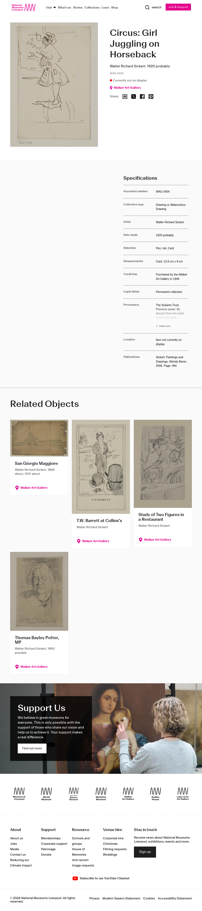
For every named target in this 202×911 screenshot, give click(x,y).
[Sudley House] (155, 794)
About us (16, 838)
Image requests (83, 865)
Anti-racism (80, 860)
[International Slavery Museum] (74, 794)
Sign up (145, 852)
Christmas (110, 843)
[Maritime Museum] (101, 794)
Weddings (110, 854)
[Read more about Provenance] (172, 316)
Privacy (94, 898)
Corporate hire (113, 838)
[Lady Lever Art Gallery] (183, 794)
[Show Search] (153, 7)
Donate (46, 854)
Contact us (18, 854)
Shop (114, 7)
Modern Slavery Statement (121, 898)
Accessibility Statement (175, 898)
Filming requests (115, 849)
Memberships (51, 838)
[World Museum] (46, 794)
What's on (64, 7)
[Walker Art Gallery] (128, 794)
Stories (78, 7)
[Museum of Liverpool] (19, 794)
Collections (92, 7)
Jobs (13, 843)
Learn (105, 7)
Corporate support (54, 843)
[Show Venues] (54, 7)
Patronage (48, 849)
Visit (49, 7)
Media (14, 849)
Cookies (149, 898)
